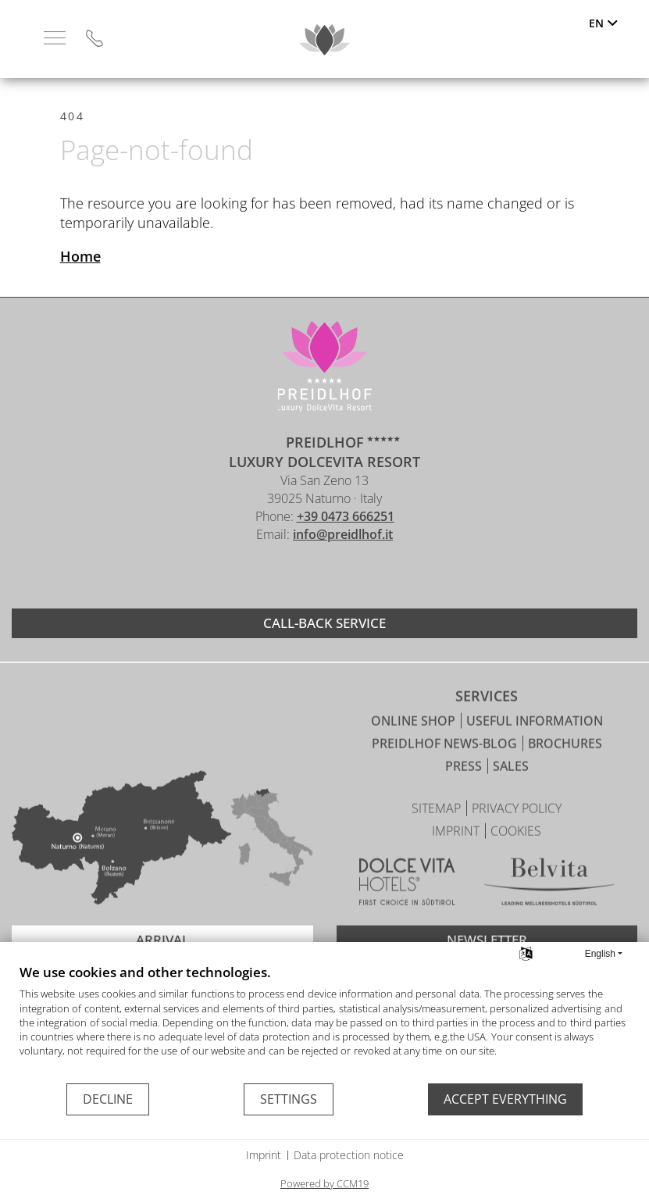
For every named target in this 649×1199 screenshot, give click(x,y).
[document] (324, 1022)
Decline (108, 1099)
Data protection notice (349, 1154)
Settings (288, 1099)
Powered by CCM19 (324, 1183)
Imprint (263, 1154)
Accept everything (505, 1099)
